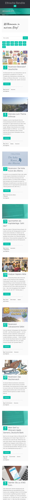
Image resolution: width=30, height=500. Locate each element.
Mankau (11, 143)
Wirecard (5, 458)
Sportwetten (12, 248)
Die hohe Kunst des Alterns (10, 194)
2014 (4, 47)
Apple (6, 456)
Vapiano (19, 299)
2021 (24, 42)
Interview (7, 248)
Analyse (6, 299)
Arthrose (7, 143)
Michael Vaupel (7, 88)
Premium (7, 301)
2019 (7, 14)
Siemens (18, 456)
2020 (4, 44)
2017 (16, 44)
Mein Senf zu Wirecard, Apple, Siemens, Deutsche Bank (13, 430)
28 (5, 377)
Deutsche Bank (12, 456)
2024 (12, 42)
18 (5, 275)
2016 (20, 44)
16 (5, 221)
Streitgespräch (6, 249)
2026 (4, 42)
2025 (8, 42)
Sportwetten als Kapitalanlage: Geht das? (13, 223)
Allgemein (7, 91)
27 (5, 325)
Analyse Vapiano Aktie (17, 274)
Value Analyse (13, 299)
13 (5, 169)
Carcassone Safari (8, 352)
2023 (16, 42)
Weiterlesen (7, 83)
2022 (20, 42)
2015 (24, 44)
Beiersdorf (7, 89)
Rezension (13, 89)
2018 (12, 44)
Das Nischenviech (8, 403)
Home (3, 14)
